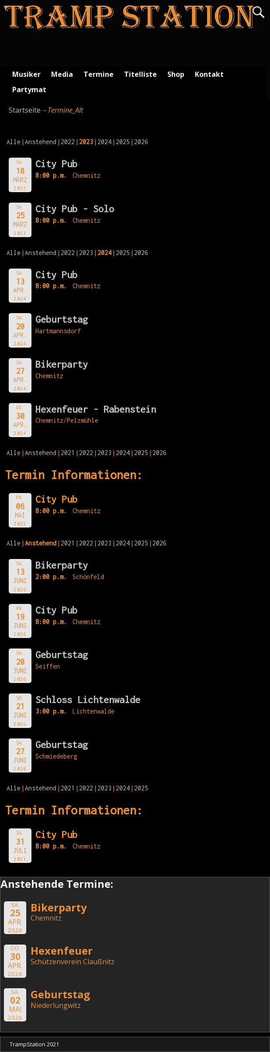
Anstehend (40, 141)
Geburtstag (61, 319)
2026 (141, 141)
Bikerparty (61, 364)
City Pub (56, 163)
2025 (123, 141)
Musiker (26, 74)
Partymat (29, 89)
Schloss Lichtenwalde (87, 699)
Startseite (25, 110)
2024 (104, 141)
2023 (86, 252)
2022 (68, 141)
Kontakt (209, 74)
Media (62, 74)
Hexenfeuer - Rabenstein (95, 409)
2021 (68, 452)
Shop (175, 74)
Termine (98, 74)
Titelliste (140, 74)
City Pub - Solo (74, 208)
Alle (14, 141)
